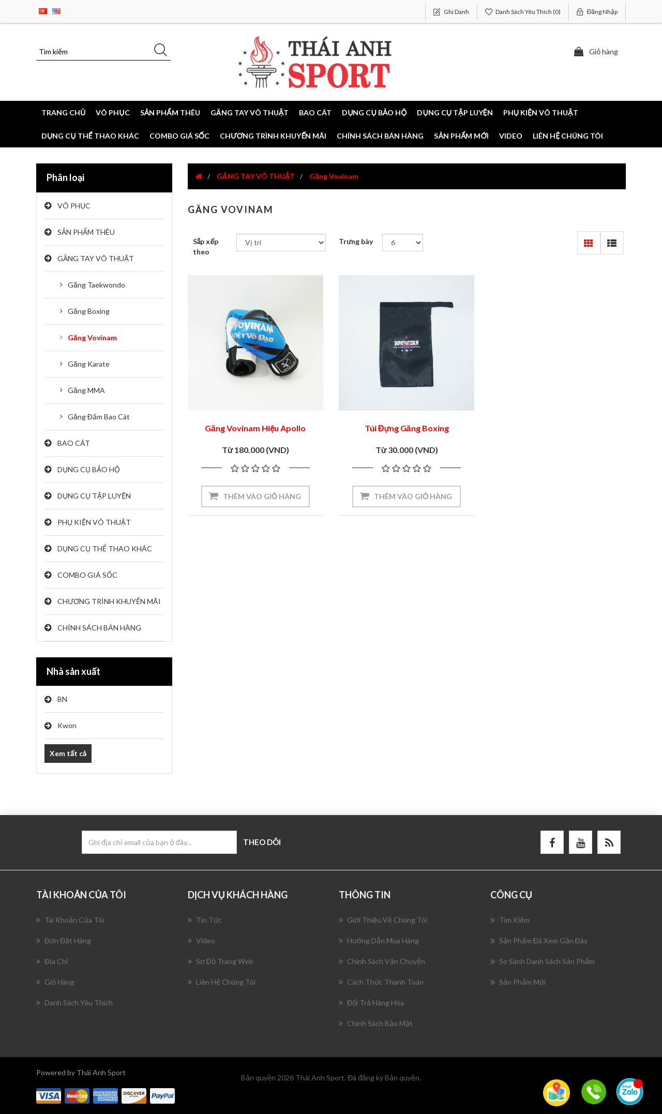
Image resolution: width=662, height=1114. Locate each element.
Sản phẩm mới (461, 135)
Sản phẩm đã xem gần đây (539, 941)
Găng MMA (86, 390)
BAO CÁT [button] (315, 112)
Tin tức (205, 919)
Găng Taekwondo (96, 284)
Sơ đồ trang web (220, 961)
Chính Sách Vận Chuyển (382, 961)
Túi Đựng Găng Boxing (407, 428)
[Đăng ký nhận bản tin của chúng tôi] (159, 842)
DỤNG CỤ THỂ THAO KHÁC (90, 135)
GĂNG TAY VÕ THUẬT (95, 258)
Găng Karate (89, 363)
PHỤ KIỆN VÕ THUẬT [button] (540, 112)
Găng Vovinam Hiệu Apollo (255, 428)
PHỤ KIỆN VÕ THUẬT (94, 522)
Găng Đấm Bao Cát (99, 416)
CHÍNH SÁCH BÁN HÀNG (380, 135)
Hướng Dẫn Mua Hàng (379, 940)
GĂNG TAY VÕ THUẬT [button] (249, 112)
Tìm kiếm (510, 920)
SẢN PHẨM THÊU (86, 232)
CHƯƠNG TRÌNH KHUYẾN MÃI (273, 135)
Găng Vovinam (92, 337)
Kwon (67, 725)
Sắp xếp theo (205, 246)
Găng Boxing (89, 311)
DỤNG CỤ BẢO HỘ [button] (374, 112)
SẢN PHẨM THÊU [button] (170, 112)
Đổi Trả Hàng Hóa (371, 1002)
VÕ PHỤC (74, 205)
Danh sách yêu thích (74, 1002)
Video (510, 135)
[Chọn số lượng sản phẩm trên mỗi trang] (402, 242)
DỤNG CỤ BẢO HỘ (88, 469)
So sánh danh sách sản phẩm (542, 961)
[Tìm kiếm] (103, 52)
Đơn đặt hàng (63, 940)
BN (62, 699)
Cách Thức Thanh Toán (381, 981)
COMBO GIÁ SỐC (179, 135)
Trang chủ (63, 112)
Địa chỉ (52, 961)
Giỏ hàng (55, 981)
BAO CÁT (73, 443)
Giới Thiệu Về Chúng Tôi (383, 919)
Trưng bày (356, 241)
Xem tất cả (68, 753)
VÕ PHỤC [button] (112, 112)
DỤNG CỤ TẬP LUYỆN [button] (454, 112)
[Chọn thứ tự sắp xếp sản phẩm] (281, 242)
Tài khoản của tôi (70, 919)
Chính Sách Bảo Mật (376, 1023)
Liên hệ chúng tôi (568, 135)
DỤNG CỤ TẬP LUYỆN (94, 495)
